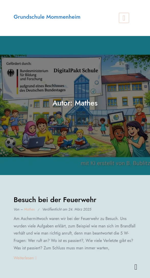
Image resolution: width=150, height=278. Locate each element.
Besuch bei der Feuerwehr (55, 199)
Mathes (29, 209)
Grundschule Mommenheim (47, 17)
